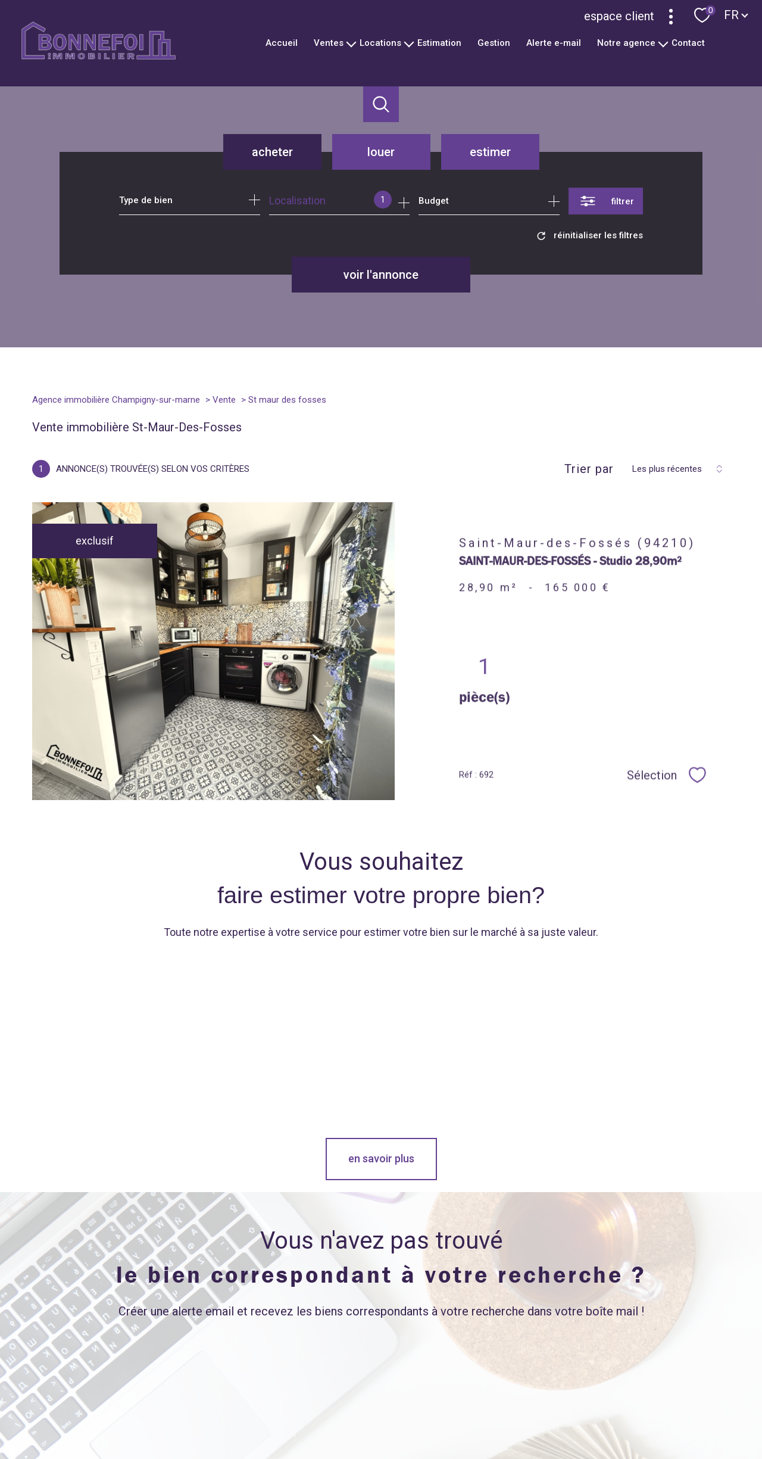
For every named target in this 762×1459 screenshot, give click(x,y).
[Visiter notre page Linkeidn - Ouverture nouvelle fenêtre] (354, 1374)
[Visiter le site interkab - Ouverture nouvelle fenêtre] (672, 1370)
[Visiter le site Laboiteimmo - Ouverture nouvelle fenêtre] (381, 1439)
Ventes (328, 43)
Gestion (493, 43)
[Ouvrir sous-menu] (351, 43)
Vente (224, 399)
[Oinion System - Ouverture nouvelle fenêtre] (427, 1369)
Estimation (439, 43)
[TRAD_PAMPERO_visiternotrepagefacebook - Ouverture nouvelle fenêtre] (233, 1374)
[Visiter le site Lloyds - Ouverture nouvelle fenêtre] (591, 1369)
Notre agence (626, 43)
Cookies (635, 1415)
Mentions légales (453, 1415)
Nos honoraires (344, 1415)
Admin (500, 1415)
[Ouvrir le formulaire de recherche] (606, 201)
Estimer (490, 152)
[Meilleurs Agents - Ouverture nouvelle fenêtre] (497, 1369)
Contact (688, 43)
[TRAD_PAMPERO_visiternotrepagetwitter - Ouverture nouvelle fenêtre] (274, 1374)
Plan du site (396, 1415)
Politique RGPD (590, 1415)
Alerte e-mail (553, 43)
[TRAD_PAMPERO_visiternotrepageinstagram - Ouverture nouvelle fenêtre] (314, 1374)
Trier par (589, 469)
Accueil (282, 43)
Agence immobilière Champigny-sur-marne (116, 399)
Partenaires (538, 1415)
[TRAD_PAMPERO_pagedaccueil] (98, 55)
